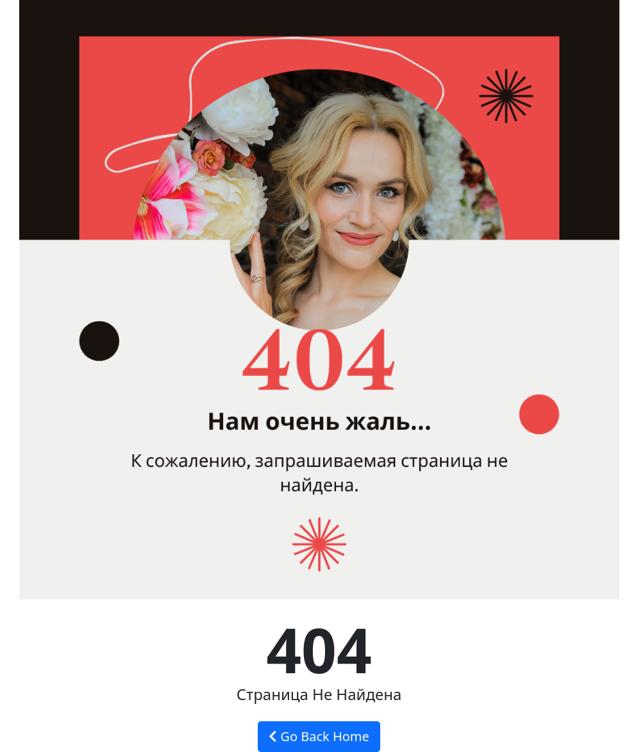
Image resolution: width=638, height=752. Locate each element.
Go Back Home (319, 736)
